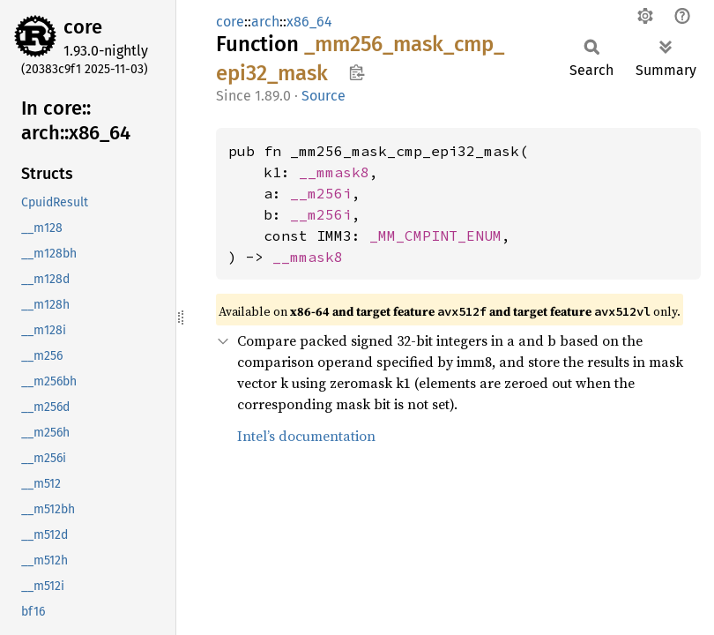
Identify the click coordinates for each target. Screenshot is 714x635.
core (82, 27)
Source (323, 95)
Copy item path (356, 72)
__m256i (321, 193)
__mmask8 (334, 172)
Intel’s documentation (306, 435)
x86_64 (309, 21)
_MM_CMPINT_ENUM (435, 235)
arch (265, 21)
